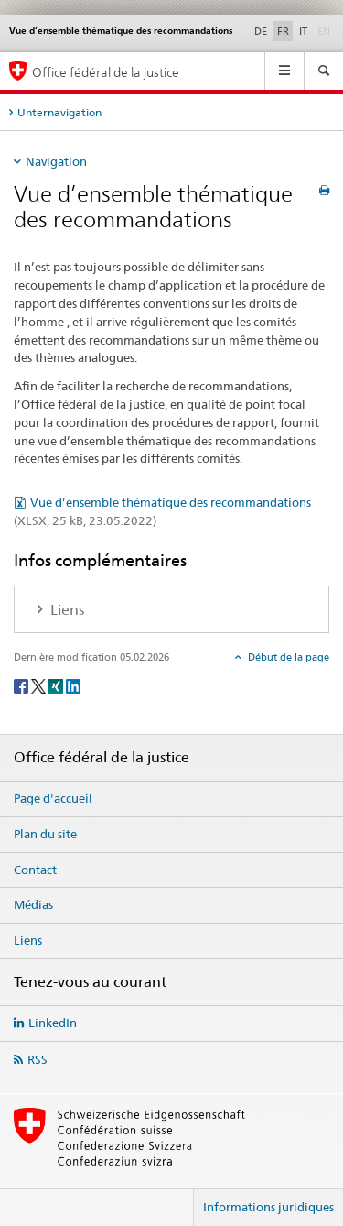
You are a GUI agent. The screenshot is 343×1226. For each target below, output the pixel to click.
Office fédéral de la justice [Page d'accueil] (105, 72)
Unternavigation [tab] (59, 112)
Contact (35, 869)
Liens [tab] (65, 609)
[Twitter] (39, 685)
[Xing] (57, 685)
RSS (37, 1059)
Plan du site (45, 833)
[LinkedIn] (73, 685)
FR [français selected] (283, 31)
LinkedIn (52, 1022)
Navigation (56, 161)
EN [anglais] (325, 30)
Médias (33, 904)
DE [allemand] (260, 31)
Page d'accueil (53, 798)
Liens (28, 940)
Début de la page (287, 657)
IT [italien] (303, 31)
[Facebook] (22, 685)
